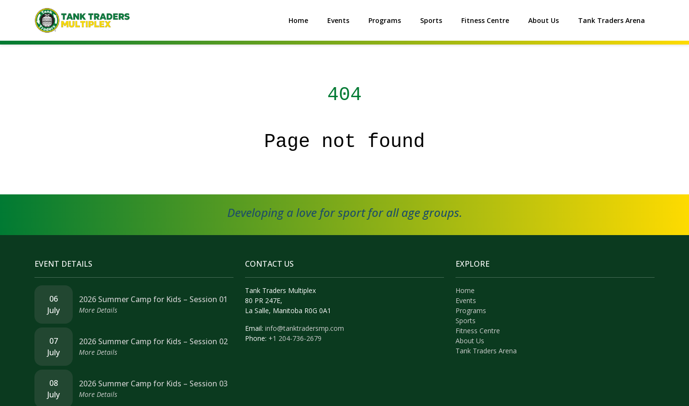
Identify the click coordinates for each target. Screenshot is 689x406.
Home (298, 20)
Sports (431, 20)
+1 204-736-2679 (295, 338)
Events (338, 20)
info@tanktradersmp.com (304, 328)
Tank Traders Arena (611, 20)
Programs (384, 20)
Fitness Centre (485, 20)
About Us (543, 20)
